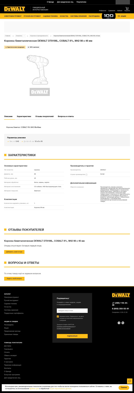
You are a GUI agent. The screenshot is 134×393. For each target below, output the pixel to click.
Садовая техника (50, 16)
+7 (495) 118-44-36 (120, 304)
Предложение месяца (12, 331)
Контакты (7, 368)
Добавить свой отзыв (14, 252)
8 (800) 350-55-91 (120, 309)
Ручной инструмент (32, 16)
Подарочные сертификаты (13, 313)
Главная (7, 35)
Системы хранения (78, 16)
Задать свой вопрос (14, 278)
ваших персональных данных (60, 388)
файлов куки (34, 388)
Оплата (7, 352)
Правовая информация (12, 365)
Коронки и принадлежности (39, 35)
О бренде (50, 2)
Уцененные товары (11, 334)
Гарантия (7, 359)
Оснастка (64, 16)
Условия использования (63, 328)
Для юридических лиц (65, 2)
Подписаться (72, 336)
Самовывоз (8, 349)
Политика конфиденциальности (66, 326)
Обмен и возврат (10, 355)
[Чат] (129, 381)
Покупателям (81, 2)
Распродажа (94, 16)
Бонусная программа (12, 374)
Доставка (7, 346)
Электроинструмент (13, 16)
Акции (122, 16)
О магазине (8, 362)
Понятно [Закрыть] (124, 387)
